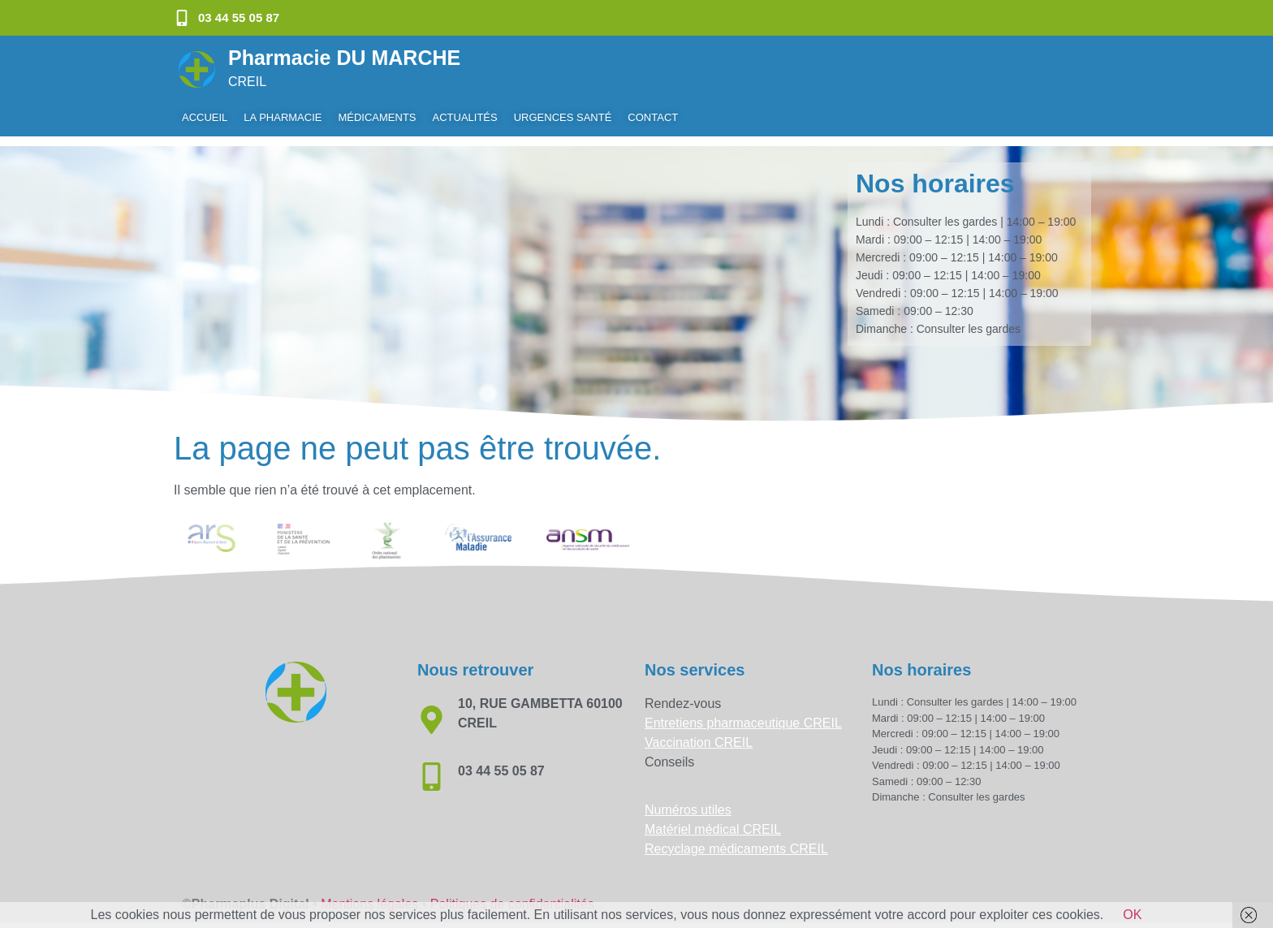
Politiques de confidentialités (512, 894)
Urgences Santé (563, 117)
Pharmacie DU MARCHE (344, 57)
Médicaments (377, 117)
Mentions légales (369, 894)
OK (1132, 915)
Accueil (204, 117)
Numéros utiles (688, 800)
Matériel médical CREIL (713, 820)
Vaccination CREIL (699, 733)
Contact (653, 117)
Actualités (465, 117)
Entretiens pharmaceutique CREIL (743, 713)
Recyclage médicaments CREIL (736, 839)
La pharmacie (282, 117)
